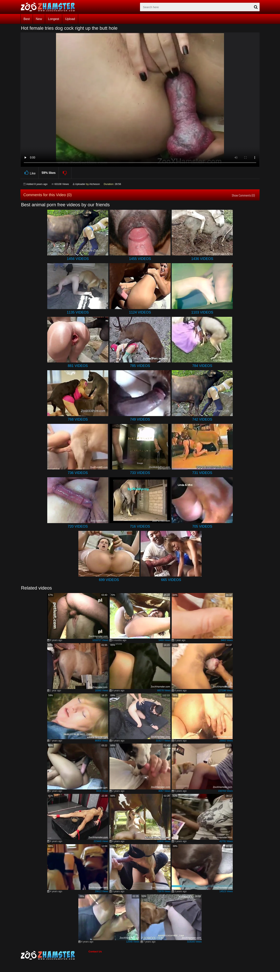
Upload (70, 19)
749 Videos (140, 419)
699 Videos (109, 580)
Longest (53, 19)
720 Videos (78, 526)
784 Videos (202, 366)
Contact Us (95, 951)
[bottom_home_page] (54, 955)
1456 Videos (78, 259)
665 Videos (171, 580)
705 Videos (202, 526)
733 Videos (140, 473)
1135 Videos (78, 312)
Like (29, 172)
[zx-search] (200, 7)
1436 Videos (202, 259)
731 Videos (202, 473)
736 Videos (78, 473)
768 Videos (78, 419)
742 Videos (202, 419)
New (39, 19)
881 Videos (78, 366)
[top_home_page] (49, 7)
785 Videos (140, 366)
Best (27, 19)
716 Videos (140, 526)
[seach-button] (256, 7)
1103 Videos (202, 312)
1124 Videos (140, 312)
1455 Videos (140, 259)
